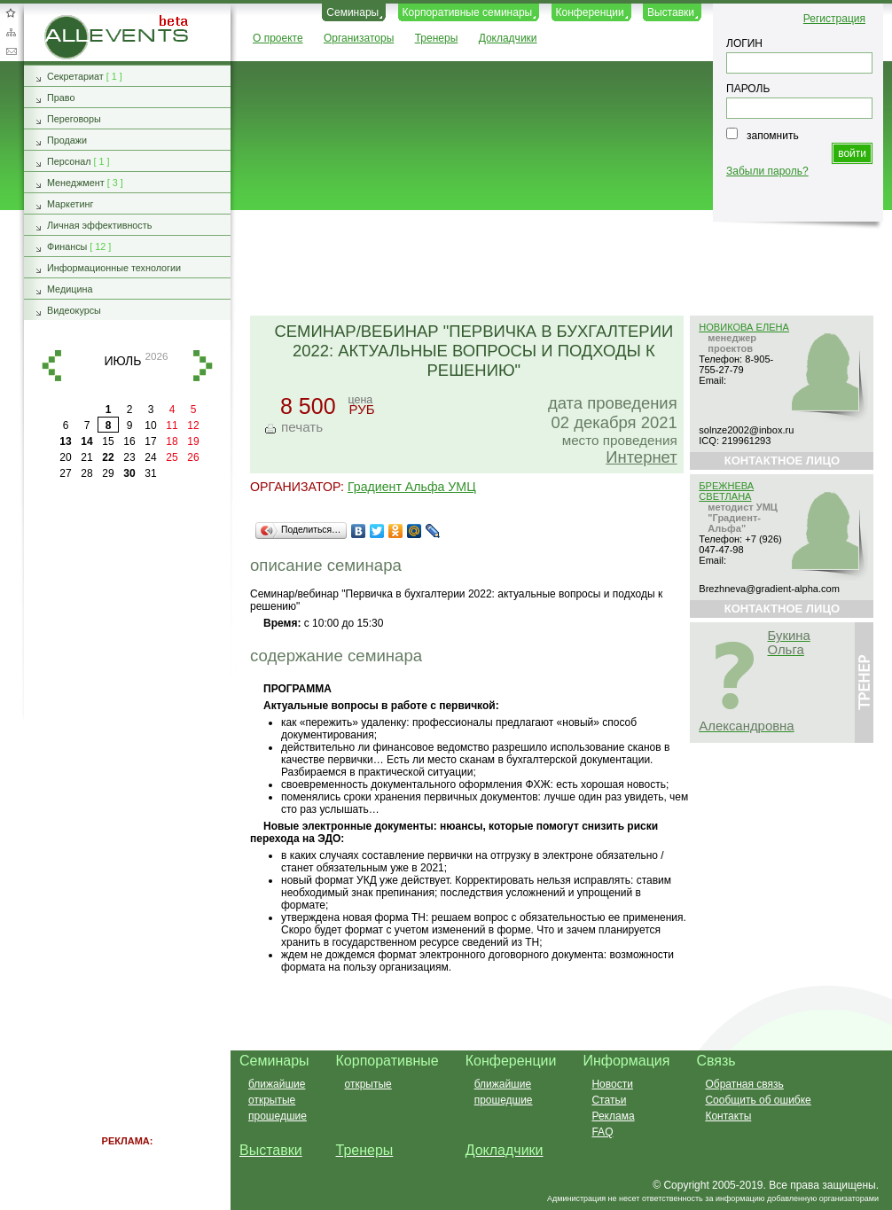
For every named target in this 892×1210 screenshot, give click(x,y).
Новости (611, 1084)
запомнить (773, 135)
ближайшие (276, 1084)
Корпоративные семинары (468, 12)
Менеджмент (76, 182)
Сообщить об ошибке (757, 1100)
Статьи (608, 1100)
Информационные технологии (114, 267)
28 (86, 473)
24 (150, 457)
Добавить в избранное (11, 12)
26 (193, 457)
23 (129, 457)
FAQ (602, 1132)
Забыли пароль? (767, 171)
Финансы (67, 246)
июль (122, 361)
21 (86, 457)
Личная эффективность (99, 225)
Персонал (69, 161)
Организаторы (359, 38)
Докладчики (508, 38)
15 (107, 441)
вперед (203, 365)
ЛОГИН (744, 43)
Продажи (67, 140)
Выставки (670, 12)
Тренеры (436, 38)
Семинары (352, 12)
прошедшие (277, 1116)
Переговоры (74, 118)
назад (51, 365)
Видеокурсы (74, 310)
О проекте (278, 38)
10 (150, 425)
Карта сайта (11, 32)
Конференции (590, 12)
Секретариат (75, 76)
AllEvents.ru (72, 21)
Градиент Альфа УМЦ (412, 487)
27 (65, 473)
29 (107, 473)
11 (171, 425)
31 (150, 473)
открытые (271, 1100)
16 (129, 441)
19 (193, 441)
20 (65, 457)
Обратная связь (11, 51)
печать (302, 426)
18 (171, 441)
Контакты (728, 1116)
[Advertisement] (553, 264)
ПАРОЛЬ (748, 88)
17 (150, 441)
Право (60, 97)
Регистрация (834, 18)
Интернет (641, 457)
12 (193, 425)
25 (171, 457)
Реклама (612, 1116)
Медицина (69, 289)
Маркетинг (70, 204)
